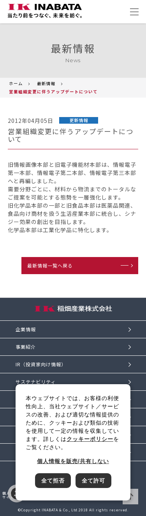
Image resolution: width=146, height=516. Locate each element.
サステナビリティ (36, 382)
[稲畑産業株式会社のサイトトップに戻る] (45, 11)
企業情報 (26, 329)
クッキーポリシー (90, 439)
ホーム (16, 83)
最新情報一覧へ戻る (50, 265)
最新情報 (46, 83)
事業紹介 (26, 347)
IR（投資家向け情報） (41, 364)
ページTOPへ (130, 496)
